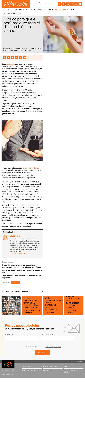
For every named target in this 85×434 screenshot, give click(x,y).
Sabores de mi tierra (12, 14)
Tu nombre (9, 334)
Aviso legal (26, 366)
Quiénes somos (7, 374)
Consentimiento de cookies (71, 371)
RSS (65, 366)
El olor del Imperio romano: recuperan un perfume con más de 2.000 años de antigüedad (21, 266)
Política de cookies (50, 366)
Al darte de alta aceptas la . (42, 347)
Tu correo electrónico (49, 334)
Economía (17, 10)
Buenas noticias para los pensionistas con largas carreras (73, 301)
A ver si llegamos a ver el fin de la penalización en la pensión (32, 303)
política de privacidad (53, 347)
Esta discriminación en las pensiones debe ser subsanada (53, 303)
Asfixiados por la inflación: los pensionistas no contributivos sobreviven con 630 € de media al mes (11, 303)
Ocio (72, 10)
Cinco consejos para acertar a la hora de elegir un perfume (21, 277)
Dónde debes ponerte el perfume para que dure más (22, 271)
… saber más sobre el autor (18, 253)
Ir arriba (78, 361)
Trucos (15, 282)
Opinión (49, 10)
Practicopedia (61, 10)
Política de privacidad (30, 370)
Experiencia (38, 10)
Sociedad (7, 10)
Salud (27, 10)
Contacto (47, 370)
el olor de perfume (30, 168)
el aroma (11, 64)
